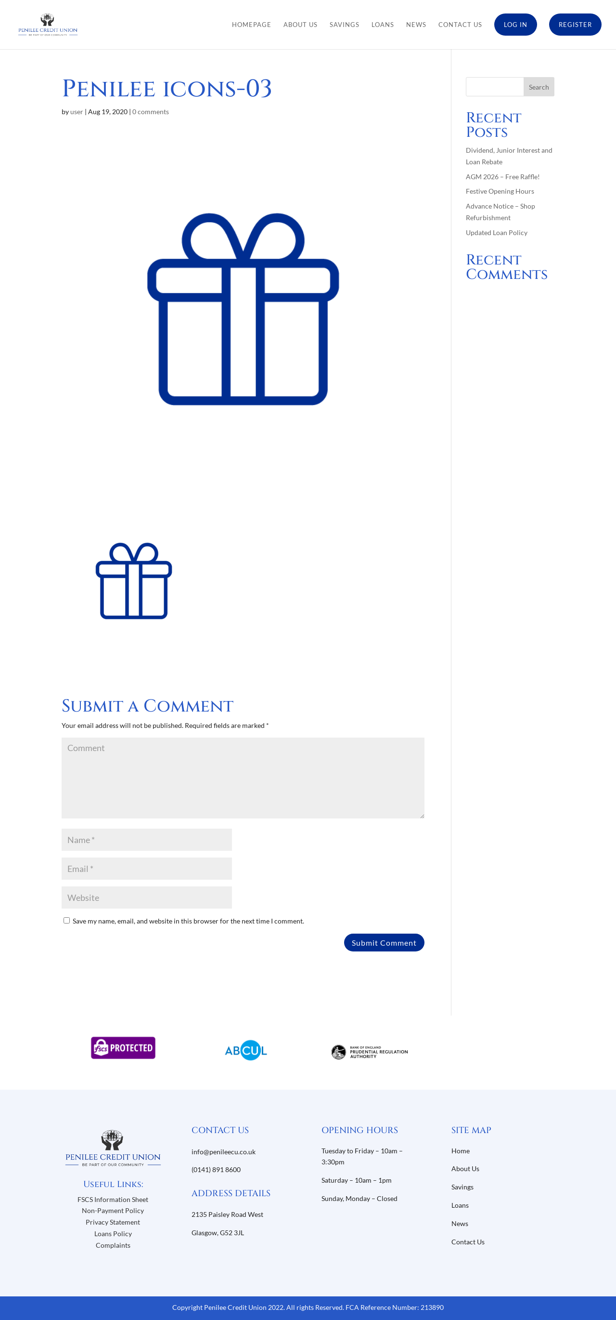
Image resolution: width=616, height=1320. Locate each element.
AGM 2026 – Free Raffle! (503, 176)
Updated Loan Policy (496, 232)
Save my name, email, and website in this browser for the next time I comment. (188, 921)
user (76, 111)
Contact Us (460, 24)
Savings (344, 24)
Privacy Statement (113, 1222)
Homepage (251, 24)
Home (460, 1151)
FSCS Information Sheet (112, 1199)
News (416, 24)
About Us (300, 24)
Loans (383, 24)
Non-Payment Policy (113, 1210)
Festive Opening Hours (500, 191)
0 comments (150, 111)
